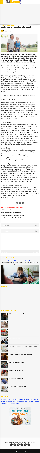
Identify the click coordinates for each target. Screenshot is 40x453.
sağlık (12, 25)
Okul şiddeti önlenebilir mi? (16, 338)
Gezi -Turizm (11, 399)
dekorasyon (8, 401)
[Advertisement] (20, 13)
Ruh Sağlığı (33, 399)
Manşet (8, 25)
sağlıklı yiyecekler (10, 403)
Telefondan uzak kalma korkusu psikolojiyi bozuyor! (20, 261)
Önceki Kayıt (4, 252)
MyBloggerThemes (29, 451)
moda (29, 401)
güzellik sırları (24, 401)
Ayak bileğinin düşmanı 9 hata (16, 362)
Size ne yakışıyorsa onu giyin (16, 370)
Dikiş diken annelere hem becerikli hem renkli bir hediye (23, 346)
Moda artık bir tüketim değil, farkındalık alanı (20, 354)
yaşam (18, 403)
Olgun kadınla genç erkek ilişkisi (17, 313)
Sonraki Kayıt (35, 252)
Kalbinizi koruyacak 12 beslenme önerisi (19, 330)
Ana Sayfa (3, 25)
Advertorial (4, 399)
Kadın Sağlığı (19, 399)
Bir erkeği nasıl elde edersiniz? (16, 378)
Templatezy (14, 451)
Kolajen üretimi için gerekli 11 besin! (17, 386)
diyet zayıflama (15, 401)
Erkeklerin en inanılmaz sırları (16, 321)
